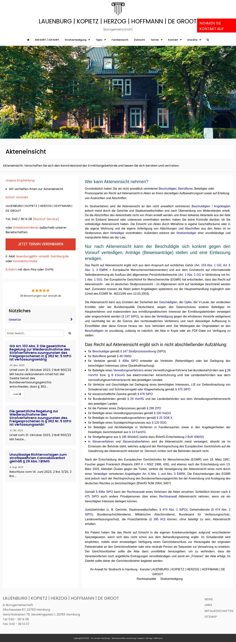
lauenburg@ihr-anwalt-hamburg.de (42, 256)
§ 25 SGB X (164, 417)
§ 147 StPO (130, 316)
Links (208, 605)
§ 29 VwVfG (135, 398)
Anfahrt (11, 269)
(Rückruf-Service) (46, 219)
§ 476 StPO (145, 394)
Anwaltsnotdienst (26, 227)
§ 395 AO (157, 519)
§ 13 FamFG (137, 432)
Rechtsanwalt (136, 491)
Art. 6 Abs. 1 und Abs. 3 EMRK (163, 473)
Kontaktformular (25, 261)
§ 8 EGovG (116, 375)
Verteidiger (117, 233)
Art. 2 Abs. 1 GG (190, 274)
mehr (17, 394)
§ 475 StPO (183, 389)
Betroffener (185, 188)
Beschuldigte (100, 351)
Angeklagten (222, 206)
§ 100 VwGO (162, 413)
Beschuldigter (167, 188)
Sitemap (210, 617)
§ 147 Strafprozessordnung (138, 351)
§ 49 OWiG (124, 356)
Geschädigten (168, 302)
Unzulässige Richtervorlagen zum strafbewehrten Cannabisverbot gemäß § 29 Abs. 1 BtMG (38, 458)
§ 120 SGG (159, 422)
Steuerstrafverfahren (136, 441)
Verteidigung (164, 316)
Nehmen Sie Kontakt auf (211, 26)
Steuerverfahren (103, 441)
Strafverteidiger (186, 233)
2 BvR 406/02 (193, 436)
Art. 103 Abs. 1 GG (208, 265)
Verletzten (160, 491)
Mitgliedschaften (218, 611)
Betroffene (99, 356)
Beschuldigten (201, 206)
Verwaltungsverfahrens (128, 370)
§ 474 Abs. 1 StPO (172, 509)
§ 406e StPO (128, 360)
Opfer (188, 302)
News (208, 599)
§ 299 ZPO (154, 408)
